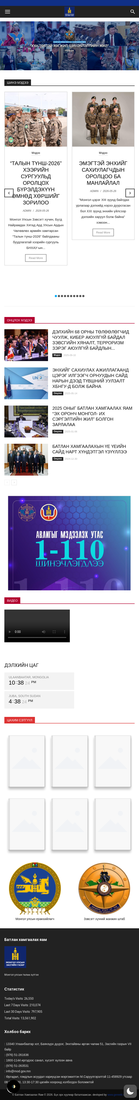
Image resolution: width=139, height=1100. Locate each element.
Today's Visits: (14, 998)
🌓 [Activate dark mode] (13, 1086)
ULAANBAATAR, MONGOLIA (29, 677)
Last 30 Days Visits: (17, 1011)
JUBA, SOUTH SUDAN (24, 696)
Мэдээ (36, 152)
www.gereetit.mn (117, 1094)
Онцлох (58, 393)
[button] (56, 296)
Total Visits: (12, 1018)
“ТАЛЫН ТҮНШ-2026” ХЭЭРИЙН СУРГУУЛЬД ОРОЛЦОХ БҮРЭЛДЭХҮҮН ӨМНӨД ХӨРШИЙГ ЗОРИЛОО (36, 183)
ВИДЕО (12, 600)
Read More (36, 258)
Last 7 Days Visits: (16, 1005)
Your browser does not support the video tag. (37, 626)
